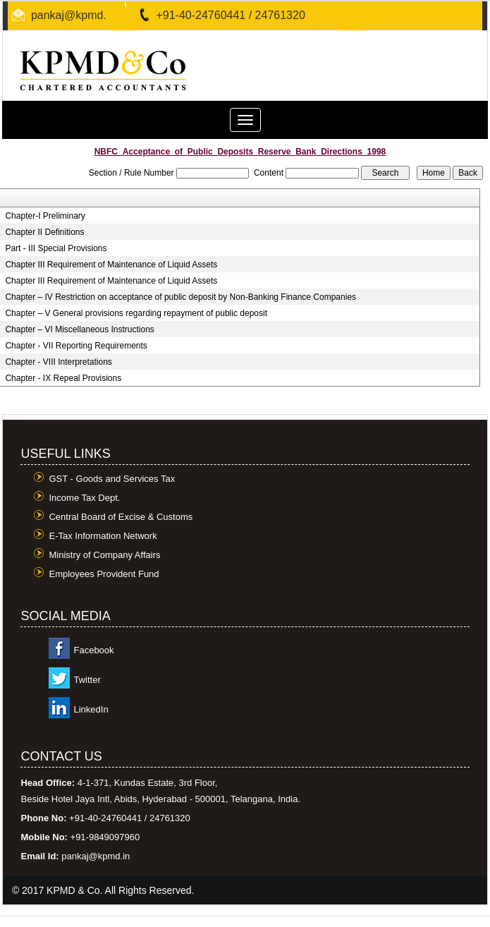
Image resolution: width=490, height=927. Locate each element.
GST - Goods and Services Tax (112, 478)
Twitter (86, 679)
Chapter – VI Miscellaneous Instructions (79, 329)
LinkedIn (90, 709)
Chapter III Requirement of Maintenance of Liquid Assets (111, 264)
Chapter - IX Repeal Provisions (63, 378)
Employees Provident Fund (104, 574)
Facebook (93, 650)
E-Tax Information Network (103, 536)
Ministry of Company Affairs (104, 555)
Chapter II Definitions (44, 232)
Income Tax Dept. (84, 497)
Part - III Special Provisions (55, 248)
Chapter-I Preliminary (45, 216)
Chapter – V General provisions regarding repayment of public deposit (136, 313)
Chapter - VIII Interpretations (58, 362)
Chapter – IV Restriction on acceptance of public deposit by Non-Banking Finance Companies (180, 297)
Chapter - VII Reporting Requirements (76, 346)
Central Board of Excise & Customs (120, 516)
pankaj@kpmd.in (73, 15)
